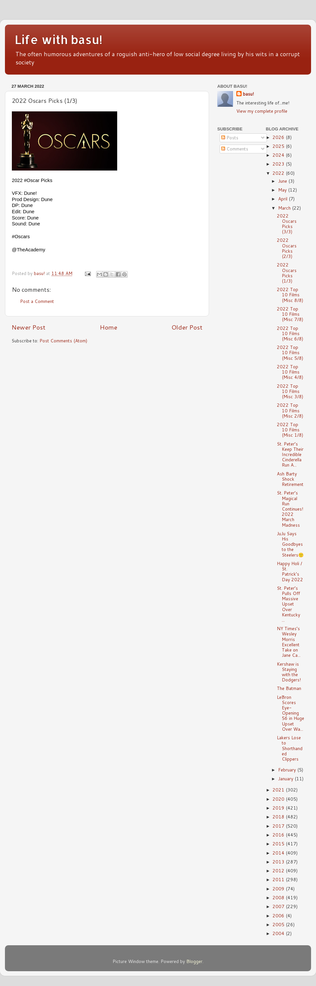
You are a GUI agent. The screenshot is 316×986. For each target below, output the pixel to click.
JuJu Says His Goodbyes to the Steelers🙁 (290, 544)
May (283, 190)
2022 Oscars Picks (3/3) (287, 224)
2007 (279, 906)
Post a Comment (37, 301)
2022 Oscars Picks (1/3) (287, 273)
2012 (279, 870)
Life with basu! (58, 39)
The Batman (289, 688)
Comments (234, 149)
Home (108, 327)
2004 (279, 933)
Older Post (186, 327)
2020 (279, 799)
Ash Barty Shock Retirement (290, 478)
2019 (279, 808)
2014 (279, 853)
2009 (279, 888)
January (286, 778)
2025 (279, 146)
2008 (279, 897)
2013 (279, 862)
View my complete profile (261, 111)
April (283, 198)
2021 (279, 790)
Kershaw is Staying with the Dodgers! (289, 672)
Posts (229, 137)
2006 (279, 915)
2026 (279, 137)
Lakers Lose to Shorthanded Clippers (290, 748)
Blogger (194, 961)
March (285, 208)
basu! (248, 94)
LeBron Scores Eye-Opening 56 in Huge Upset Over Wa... (290, 713)
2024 (279, 155)
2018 (279, 817)
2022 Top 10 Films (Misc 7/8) (290, 314)
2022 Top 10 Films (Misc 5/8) (290, 352)
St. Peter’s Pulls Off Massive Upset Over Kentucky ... (288, 604)
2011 (279, 879)
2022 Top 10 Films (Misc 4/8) (290, 371)
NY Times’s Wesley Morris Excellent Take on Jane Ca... (289, 641)
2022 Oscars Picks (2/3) (287, 248)
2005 (279, 924)
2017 (279, 826)
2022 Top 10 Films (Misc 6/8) (290, 333)
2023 (279, 164)
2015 (279, 843)
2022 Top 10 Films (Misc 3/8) (290, 391)
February (287, 770)
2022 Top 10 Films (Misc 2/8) (290, 410)
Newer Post (28, 327)
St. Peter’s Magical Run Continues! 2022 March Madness (290, 509)
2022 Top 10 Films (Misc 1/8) (290, 429)
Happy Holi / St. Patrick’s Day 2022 (290, 571)
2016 (279, 835)
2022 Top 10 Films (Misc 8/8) (290, 294)
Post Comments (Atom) (63, 340)
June (283, 181)
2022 (279, 173)
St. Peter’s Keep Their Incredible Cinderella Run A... (290, 454)
